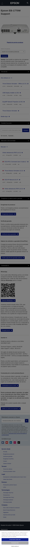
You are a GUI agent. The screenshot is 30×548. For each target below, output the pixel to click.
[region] (15, 539)
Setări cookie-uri (15, 546)
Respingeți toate (15, 542)
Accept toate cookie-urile (14, 539)
